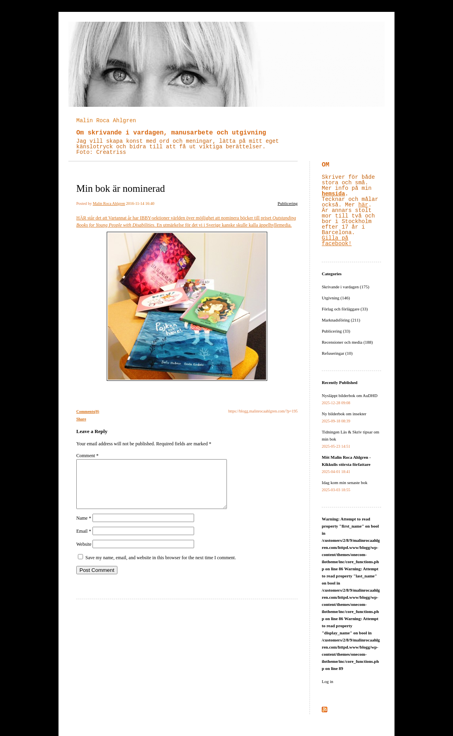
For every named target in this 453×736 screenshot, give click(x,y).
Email (83, 540)
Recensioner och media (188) (347, 342)
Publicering (287, 203)
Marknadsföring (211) (341, 320)
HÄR (81, 218)
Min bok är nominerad (120, 188)
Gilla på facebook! (337, 241)
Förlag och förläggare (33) (345, 309)
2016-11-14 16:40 (140, 203)
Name (83, 527)
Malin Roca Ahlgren (106, 120)
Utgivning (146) (336, 297)
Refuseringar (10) (337, 353)
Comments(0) (87, 411)
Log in (327, 681)
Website (83, 553)
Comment (87, 455)
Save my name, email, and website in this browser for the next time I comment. (160, 567)
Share (81, 419)
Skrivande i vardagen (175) (345, 286)
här (363, 205)
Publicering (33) (336, 331)
